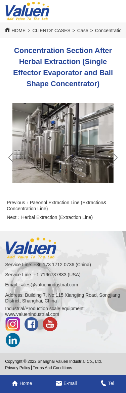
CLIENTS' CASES (51, 30)
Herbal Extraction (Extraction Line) (57, 217)
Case (82, 30)
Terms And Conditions (52, 368)
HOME (18, 30)
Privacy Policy (17, 368)
